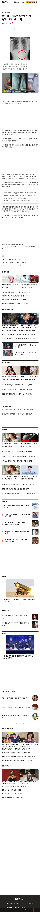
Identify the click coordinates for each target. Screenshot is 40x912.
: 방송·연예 (7, 729)
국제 (3, 12)
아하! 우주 (9, 907)
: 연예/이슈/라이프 (9, 691)
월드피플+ (16, 903)
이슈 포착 (4, 633)
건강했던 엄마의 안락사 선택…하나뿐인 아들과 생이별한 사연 (19, 195)
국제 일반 (9, 903)
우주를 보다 (30, 903)
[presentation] (16, 604)
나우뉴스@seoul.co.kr (13, 244)
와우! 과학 (16, 907)
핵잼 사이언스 (23, 908)
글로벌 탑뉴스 (5, 577)
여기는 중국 (7, 12)
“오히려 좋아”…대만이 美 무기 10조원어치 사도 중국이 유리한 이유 (21, 193)
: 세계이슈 (6, 766)
